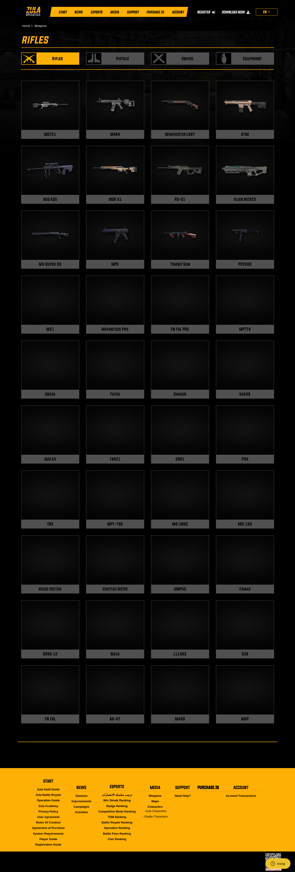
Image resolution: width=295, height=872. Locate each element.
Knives (187, 58)
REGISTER (206, 12)
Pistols (122, 58)
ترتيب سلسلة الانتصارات (117, 795)
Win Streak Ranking (117, 800)
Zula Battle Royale (48, 795)
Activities (81, 812)
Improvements (81, 801)
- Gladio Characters (155, 816)
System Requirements (48, 833)
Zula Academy (48, 806)
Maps (155, 801)
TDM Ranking (117, 817)
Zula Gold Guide (48, 789)
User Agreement (48, 817)
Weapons (40, 26)
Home (26, 26)
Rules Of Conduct (48, 822)
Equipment (252, 58)
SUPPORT (133, 12)
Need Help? (183, 795)
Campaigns (81, 806)
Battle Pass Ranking (117, 833)
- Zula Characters (155, 811)
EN (265, 12)
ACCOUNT (178, 12)
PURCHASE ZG (155, 12)
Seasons (81, 795)
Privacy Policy (48, 811)
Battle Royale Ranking (117, 822)
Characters (155, 806)
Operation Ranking (117, 828)
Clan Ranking (117, 839)
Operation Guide (48, 800)
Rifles (57, 58)
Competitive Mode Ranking (117, 811)
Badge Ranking (117, 806)
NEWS (78, 12)
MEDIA (114, 12)
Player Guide (48, 839)
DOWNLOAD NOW (235, 12)
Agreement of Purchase (48, 828)
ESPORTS (96, 12)
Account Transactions (241, 795)
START (63, 12)
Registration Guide (48, 844)
